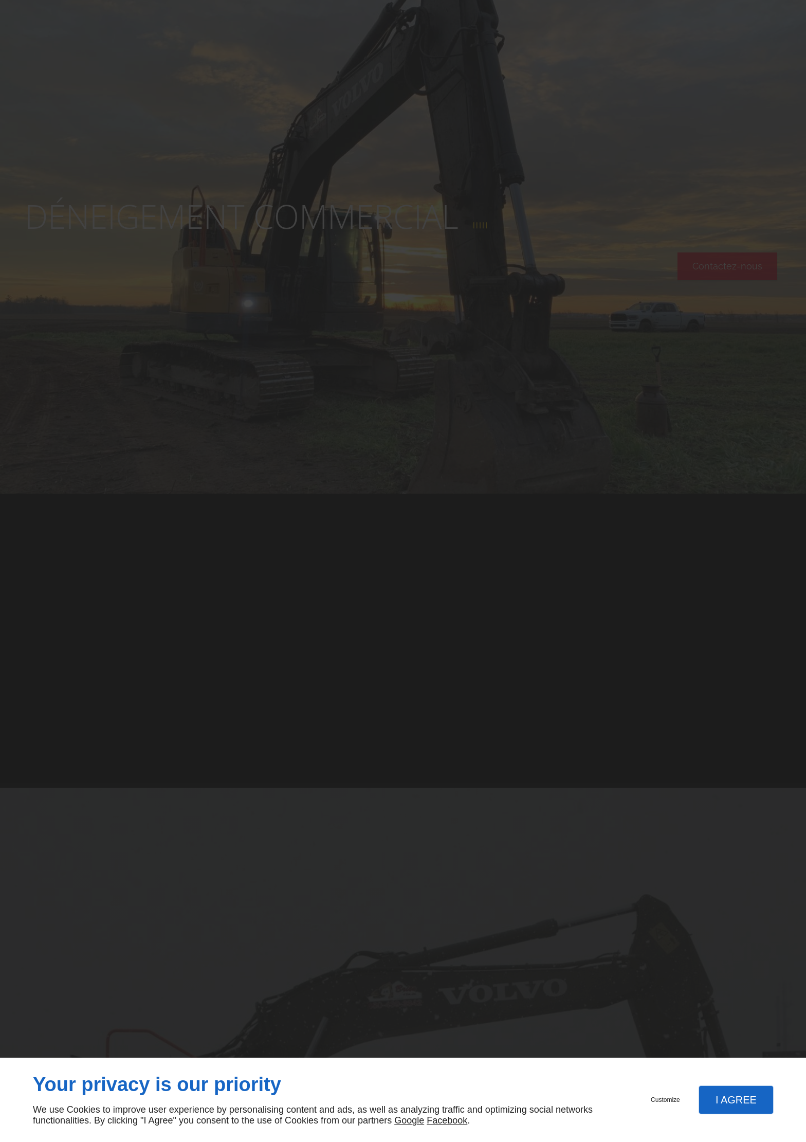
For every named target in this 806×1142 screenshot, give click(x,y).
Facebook (447, 1120)
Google (409, 1120)
